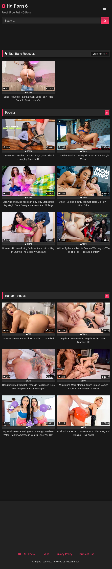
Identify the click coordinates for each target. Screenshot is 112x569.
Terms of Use (86, 554)
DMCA (45, 554)
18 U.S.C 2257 (26, 554)
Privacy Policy (64, 554)
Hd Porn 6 (15, 6)
